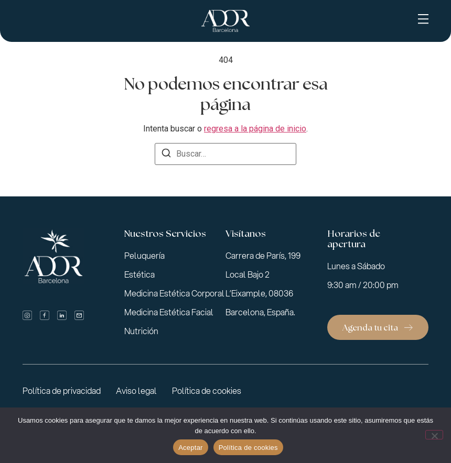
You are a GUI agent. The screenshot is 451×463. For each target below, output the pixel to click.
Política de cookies (248, 447)
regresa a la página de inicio (255, 129)
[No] (434, 434)
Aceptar (190, 447)
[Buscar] (166, 155)
